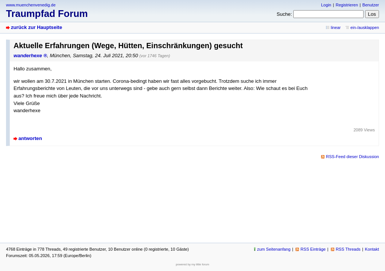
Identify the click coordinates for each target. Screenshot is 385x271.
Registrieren (347, 5)
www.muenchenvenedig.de (31, 5)
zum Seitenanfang (274, 249)
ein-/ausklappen (364, 27)
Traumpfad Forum (47, 13)
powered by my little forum (192, 264)
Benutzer (370, 5)
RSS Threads (348, 249)
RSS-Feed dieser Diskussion (352, 156)
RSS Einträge (313, 249)
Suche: (284, 14)
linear (336, 27)
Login (326, 5)
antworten (30, 138)
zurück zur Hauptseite (36, 27)
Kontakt (372, 249)
